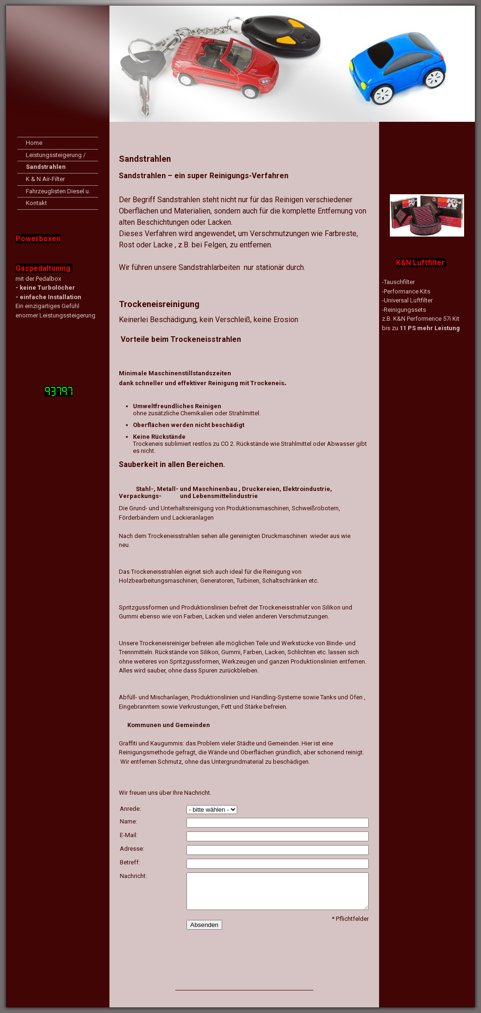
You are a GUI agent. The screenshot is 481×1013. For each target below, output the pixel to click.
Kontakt (36, 202)
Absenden (204, 924)
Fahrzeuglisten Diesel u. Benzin (58, 193)
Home (34, 142)
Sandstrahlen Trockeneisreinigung (57, 168)
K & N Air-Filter (45, 178)
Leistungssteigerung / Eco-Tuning (55, 156)
